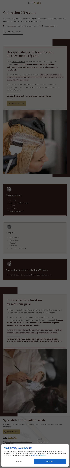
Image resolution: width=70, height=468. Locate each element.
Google (33, 455)
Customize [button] (19, 461)
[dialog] (35, 455)
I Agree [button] (50, 461)
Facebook (40, 455)
